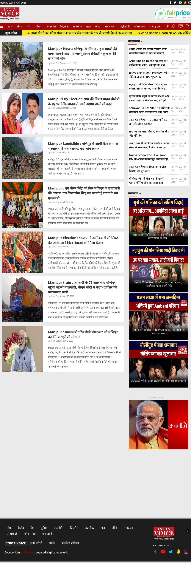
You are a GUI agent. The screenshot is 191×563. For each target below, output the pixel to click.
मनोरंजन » (134, 193)
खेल (88, 26)
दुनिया (38, 26)
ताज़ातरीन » (135, 41)
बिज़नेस (64, 26)
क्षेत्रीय (19, 26)
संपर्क (52, 543)
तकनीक (77, 26)
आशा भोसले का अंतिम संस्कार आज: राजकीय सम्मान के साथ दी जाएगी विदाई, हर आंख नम (81, 33)
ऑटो (97, 26)
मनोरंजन (109, 26)
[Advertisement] (158, 480)
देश (29, 26)
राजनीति (51, 26)
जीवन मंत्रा (139, 26)
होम (10, 26)
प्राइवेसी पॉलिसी (70, 543)
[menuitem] (10, 26)
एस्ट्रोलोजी (123, 26)
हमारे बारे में (36, 543)
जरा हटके (154, 26)
